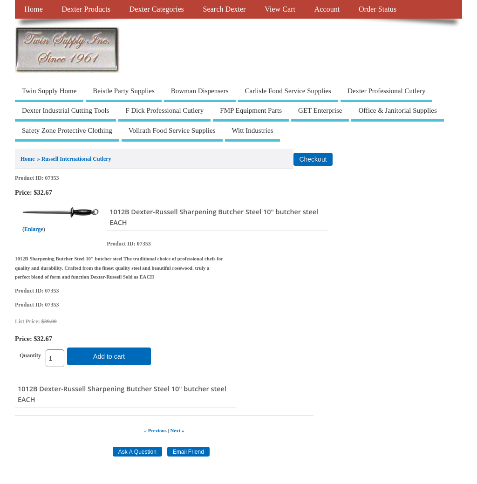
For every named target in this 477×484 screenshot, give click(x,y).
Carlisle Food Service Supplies (288, 91)
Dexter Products (85, 9)
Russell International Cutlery (76, 159)
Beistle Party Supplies (124, 91)
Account (327, 9)
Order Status (377, 9)
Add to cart (109, 356)
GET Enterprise (320, 110)
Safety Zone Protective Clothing (67, 130)
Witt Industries (252, 130)
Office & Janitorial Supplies (397, 110)
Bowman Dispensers (200, 91)
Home (33, 9)
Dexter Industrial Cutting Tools (65, 110)
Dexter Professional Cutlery (386, 91)
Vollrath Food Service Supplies (172, 130)
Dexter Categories (156, 9)
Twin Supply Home (49, 91)
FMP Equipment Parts (251, 110)
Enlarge (33, 229)
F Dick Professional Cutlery (164, 110)
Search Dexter (224, 9)
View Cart (280, 9)
